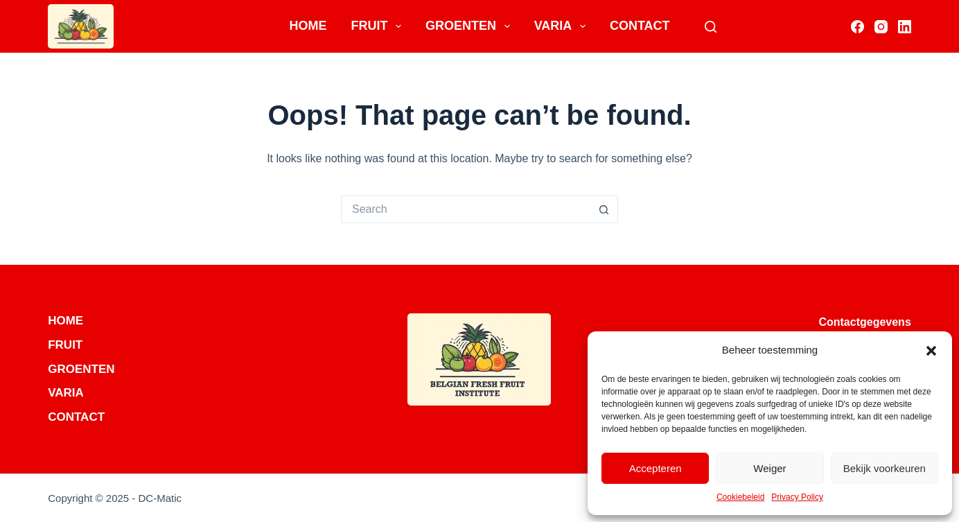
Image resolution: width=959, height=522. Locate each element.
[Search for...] (465, 209)
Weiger (769, 468)
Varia (562, 26)
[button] (931, 351)
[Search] (710, 27)
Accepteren (655, 468)
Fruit (379, 26)
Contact (640, 26)
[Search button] (604, 209)
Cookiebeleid (740, 497)
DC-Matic (160, 498)
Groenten (470, 26)
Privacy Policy (797, 497)
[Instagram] (881, 26)
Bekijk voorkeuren (884, 468)
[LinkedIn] (904, 26)
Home (307, 26)
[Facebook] (857, 26)
